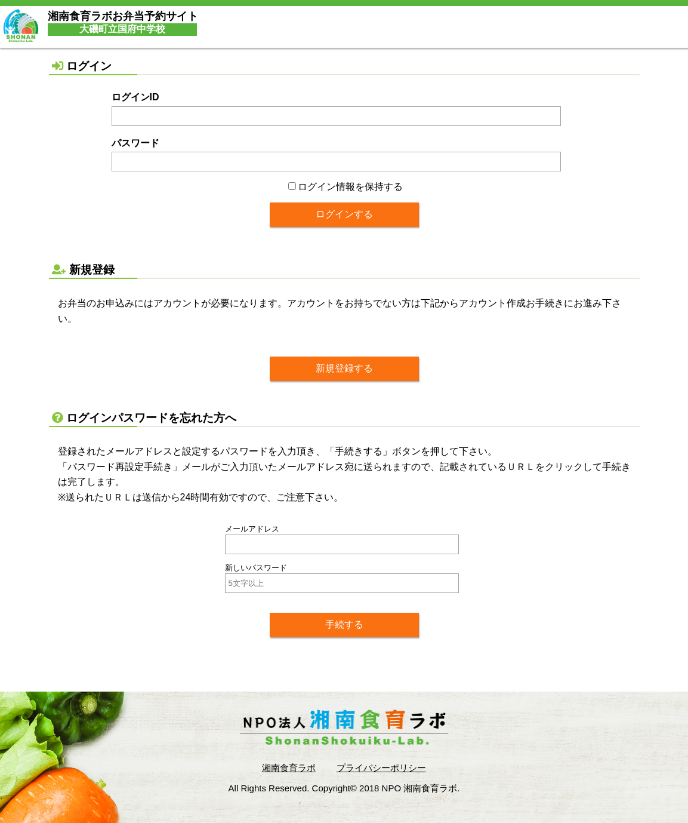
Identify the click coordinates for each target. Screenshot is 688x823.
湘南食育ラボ (289, 768)
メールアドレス (252, 528)
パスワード (135, 143)
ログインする (344, 214)
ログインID (135, 97)
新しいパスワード (256, 567)
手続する (344, 624)
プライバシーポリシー (381, 768)
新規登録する (344, 368)
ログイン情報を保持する (345, 187)
